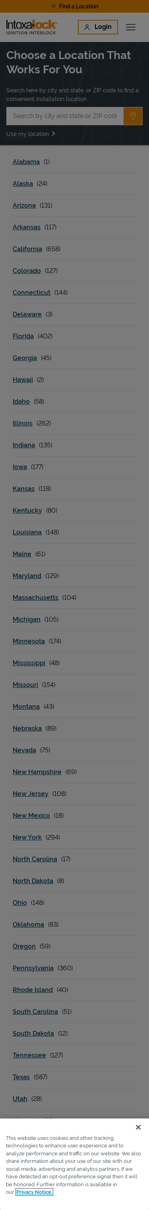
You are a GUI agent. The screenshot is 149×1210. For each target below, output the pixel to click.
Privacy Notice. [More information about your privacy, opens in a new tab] (34, 1192)
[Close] (138, 1127)
